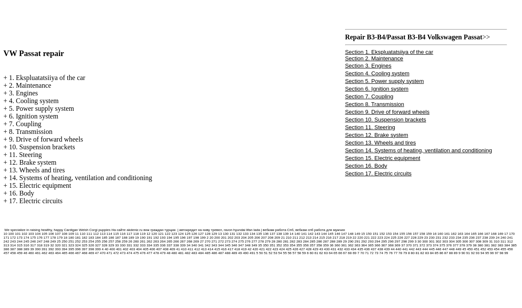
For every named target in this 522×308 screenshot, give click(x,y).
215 (322, 238)
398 (91, 249)
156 (409, 234)
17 (506, 234)
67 (345, 253)
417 (230, 249)
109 (71, 234)
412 (197, 249)
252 (78, 241)
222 (373, 238)
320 (57, 245)
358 (319, 245)
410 (183, 249)
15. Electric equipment (40, 185)
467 (78, 253)
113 (102, 234)
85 (436, 253)
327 (98, 245)
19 (137, 238)
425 (288, 249)
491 (252, 253)
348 (248, 245)
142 (310, 234)
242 (6, 241)
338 (176, 245)
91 (468, 253)
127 (200, 234)
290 (350, 241)
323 (71, 245)
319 (46, 245)
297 (397, 241)
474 (129, 253)
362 (350, 245)
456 (510, 249)
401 (119, 249)
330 (122, 245)
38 (475, 245)
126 (194, 234)
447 (445, 249)
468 (84, 253)
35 (260, 245)
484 (200, 253)
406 (152, 249)
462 (44, 253)
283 (299, 241)
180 (71, 238)
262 (149, 241)
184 (98, 238)
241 (510, 238)
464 (57, 253)
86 (441, 253)
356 (306, 245)
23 (426, 238)
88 (451, 253)
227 (407, 238)
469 (91, 253)
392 (51, 249)
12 (148, 234)
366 (377, 245)
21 (283, 238)
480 (174, 253)
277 (254, 241)
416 (224, 249)
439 (387, 249)
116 (122, 234)
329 (111, 245)
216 (328, 238)
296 (391, 241)
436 (367, 249)
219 (349, 238)
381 (487, 245)
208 (270, 238)
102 (24, 234)
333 (143, 245)
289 (339, 241)
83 (427, 253)
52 (270, 253)
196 (182, 238)
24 (498, 238)
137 (272, 234)
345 (227, 245)
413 (203, 249)
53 (275, 253)
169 (500, 234)
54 (280, 253)
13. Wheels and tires (37, 170)
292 (364, 241)
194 (169, 238)
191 (149, 238)
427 (302, 249)
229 (420, 238)
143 (317, 234)
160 (440, 234)
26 (130, 241)
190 (143, 238)
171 (6, 238)
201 (224, 238)
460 (31, 253)
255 (98, 241)
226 (400, 238)
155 (402, 234)
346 (234, 245)
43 (321, 249)
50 (261, 253)
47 (97, 253)
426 (295, 249)
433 (346, 249)
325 (84, 245)
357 (312, 245)
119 (143, 234)
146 (337, 234)
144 (324, 234)
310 (496, 241)
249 (53, 241)
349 (254, 245)
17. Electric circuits (36, 200)
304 (451, 241)
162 (453, 234)
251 (71, 241)
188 (124, 238)
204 (244, 238)
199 (203, 238)
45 (464, 249)
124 (181, 234)
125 (187, 234)
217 (335, 238)
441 (405, 249)
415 (217, 249)
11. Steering (25, 154)
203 (237, 238)
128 (207, 234)
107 (57, 234)
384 (507, 245)
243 (13, 241)
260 (136, 241)
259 (124, 241)
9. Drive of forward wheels (46, 139)
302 (438, 241)
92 (473, 253)
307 (471, 241)
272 (221, 241)
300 (425, 241)
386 (6, 249)
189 (131, 238)
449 (458, 249)
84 (432, 253)
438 (380, 249)
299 (411, 241)
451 (476, 249)
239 (492, 238)
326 (91, 245)
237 (478, 238)
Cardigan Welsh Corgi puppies (87, 230)
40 (106, 249)
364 (364, 245)
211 (295, 238)
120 (154, 234)
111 (89, 234)
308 (478, 241)
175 (33, 238)
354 (292, 245)
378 (462, 245)
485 (207, 253)
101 (18, 234)
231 (438, 238)
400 (112, 249)
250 (64, 241)
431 (333, 249)
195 (176, 238)
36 (332, 245)
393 (57, 249)
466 (71, 253)
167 (487, 234)
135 (259, 234)
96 (492, 253)
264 (162, 241)
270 (207, 241)
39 (32, 249)
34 (189, 245)
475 (136, 253)
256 (104, 241)
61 (316, 253)
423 (275, 249)
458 (13, 253)
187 (118, 238)
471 (109, 253)
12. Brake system (33, 162)
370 (409, 245)
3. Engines (23, 93)
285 (312, 241)
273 (227, 241)
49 (240, 253)
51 (266, 253)
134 (252, 234)
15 (363, 234)
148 (350, 234)
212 (302, 238)
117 (129, 234)
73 (377, 253)
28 (273, 241)
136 (265, 234)
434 (353, 249)
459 (19, 253)
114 (109, 234)
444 (425, 249)
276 (248, 241)
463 (51, 253)
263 (156, 241)
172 (13, 238)
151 (375, 234)
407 (158, 249)
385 (513, 245)
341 (200, 245)
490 (245, 253)
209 (277, 238)
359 (325, 245)
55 (285, 253)
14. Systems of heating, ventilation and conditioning (80, 177)
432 (340, 249)
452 (483, 249)
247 (39, 241)
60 (311, 253)
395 (71, 249)
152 (382, 234)
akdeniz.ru (135, 230)
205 (250, 238)
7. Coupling (25, 123)
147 (344, 234)
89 (456, 253)
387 (13, 249)
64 (331, 253)
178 (53, 238)
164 (467, 234)
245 (26, 241)
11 (77, 234)
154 (395, 234)
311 (503, 241)
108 (64, 234)
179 (60, 238)
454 (496, 249)
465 (64, 253)
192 (156, 238)
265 (169, 241)
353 (286, 245)
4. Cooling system (34, 100)
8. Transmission (30, 131)
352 (279, 245)
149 (357, 234)
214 (315, 238)
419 (244, 249)
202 (230, 238)
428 (308, 249)
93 (478, 253)
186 (111, 238)
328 (104, 245)
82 (422, 253)
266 (176, 241)
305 (458, 241)
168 (493, 234)
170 (512, 234)
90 (463, 253)
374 (435, 245)
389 (26, 249)
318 (39, 245)
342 (207, 245)
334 (149, 245)
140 (297, 234)
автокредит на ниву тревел (200, 230)
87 (446, 253)
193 (162, 238)
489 (234, 253)
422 (268, 249)
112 (95, 234)
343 (214, 245)
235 (465, 238)
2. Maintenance (30, 85)
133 (245, 234)
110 (82, 234)
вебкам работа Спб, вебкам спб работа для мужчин (304, 230)
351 (272, 245)
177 (46, 238)
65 (335, 253)
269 (196, 241)
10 (5, 234)
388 (19, 249)
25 (59, 241)
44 (392, 249)
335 (156, 245)
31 (491, 241)
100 (11, 234)
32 (52, 245)
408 (165, 249)
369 (397, 245)
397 (84, 249)
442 (412, 249)
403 (132, 249)
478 (156, 253)
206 (257, 238)
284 (306, 241)
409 (172, 249)
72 (372, 253)
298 (404, 241)
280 (279, 241)
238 (485, 238)
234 (458, 238)
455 (503, 249)
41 (178, 249)
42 (249, 249)
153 (388, 234)
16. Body (21, 193)
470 (102, 253)
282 (292, 241)
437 (373, 249)
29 (345, 241)
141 (304, 234)
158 (422, 234)
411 (190, 249)
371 (415, 245)
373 (429, 245)
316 (26, 245)
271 (214, 241)
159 (429, 234)
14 (291, 234)
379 (468, 245)
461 (38, 253)
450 (470, 249)
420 (255, 249)
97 (496, 253)
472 (116, 253)
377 (455, 245)
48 (168, 253)
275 (241, 241)
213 (308, 238)
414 (210, 249)
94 (482, 253)
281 (286, 241)
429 (315, 249)
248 (46, 241)
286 (319, 241)
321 (64, 245)
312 (510, 241)
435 (360, 249)
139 (286, 234)
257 (111, 241)
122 (167, 234)
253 (84, 241)
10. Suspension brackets (42, 147)
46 (25, 253)
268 (189, 241)
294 (377, 241)
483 (194, 253)
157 (415, 234)
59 (304, 253)
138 (279, 234)
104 (38, 234)
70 (362, 253)
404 (139, 249)
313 (6, 245)
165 (474, 234)
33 (117, 245)
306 (465, 241)
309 (485, 241)
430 (327, 249)
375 (442, 245)
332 (136, 245)
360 (337, 245)
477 (149, 253)
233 (451, 238)
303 (445, 241)
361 (344, 245)
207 (263, 238)
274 (234, 241)
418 (237, 249)
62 (321, 253)
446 (438, 249)
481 (181, 253)
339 (182, 245)
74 (381, 253)
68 (350, 253)
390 (38, 249)
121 (161, 234)
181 (78, 238)
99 (506, 253)
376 (449, 245)
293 (370, 241)
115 (116, 234)
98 (502, 253)
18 (65, 238)
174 (26, 238)
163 (460, 234)
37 (403, 245)
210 (288, 238)
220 (360, 238)
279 (267, 241)
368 (391, 245)
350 (265, 245)
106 (51, 234)
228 (413, 238)
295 (384, 241)
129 (214, 234)
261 (143, 241)
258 (118, 241)
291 (357, 241)
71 (367, 253)
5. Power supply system (41, 108)
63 (326, 253)
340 (194, 245)
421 (262, 249)
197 (189, 238)
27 (202, 241)
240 (503, 238)
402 (125, 249)
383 (500, 245)
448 (451, 249)
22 (354, 238)
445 (432, 249)
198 (196, 238)
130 (225, 234)
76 (391, 253)
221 (367, 238)
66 (340, 253)
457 (6, 253)
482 (187, 253)
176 (39, 238)
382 (493, 245)
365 (370, 245)
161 (447, 234)
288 (332, 241)
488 (227, 253)
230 (432, 238)
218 (342, 238)
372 (422, 245)
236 (471, 238)
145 (330, 234)
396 (78, 249)
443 (418, 249)
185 (104, 238)
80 (413, 253)
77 (395, 253)
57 (294, 253)
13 (220, 234)
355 (299, 245)
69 (354, 253)
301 (432, 241)
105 (44, 234)
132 (239, 234)
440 (398, 249)
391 (44, 249)
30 (419, 241)
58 (299, 253)
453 (489, 249)
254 (91, 241)
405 (145, 249)
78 (400, 253)
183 (91, 238)
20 (211, 238)
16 (434, 234)
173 (19, 238)
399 (98, 249)
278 (261, 241)
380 (480, 245)
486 (214, 253)
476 (143, 253)
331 (129, 245)
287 (325, 241)
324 (78, 245)
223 (380, 238)
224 (387, 238)
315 (19, 245)
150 (369, 234)
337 (169, 245)
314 (13, 245)
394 (64, 249)
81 (417, 253)
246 (33, 241)
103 (31, 234)
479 (162, 253)
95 (487, 253)
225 (393, 238)
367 (384, 245)
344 (221, 245)
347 (241, 245)
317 (33, 245)
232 (445, 238)
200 (217, 238)
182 (84, 238)
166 (480, 234)
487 (221, 253)
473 (122, 253)
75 (386, 253)
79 (405, 253)
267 (182, 241)
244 (19, 241)
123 (174, 234)
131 (232, 234)
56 (290, 253)
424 (282, 249)
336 (162, 245)
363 (357, 245)
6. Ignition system (33, 116)
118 (136, 234)
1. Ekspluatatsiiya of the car (47, 77)
